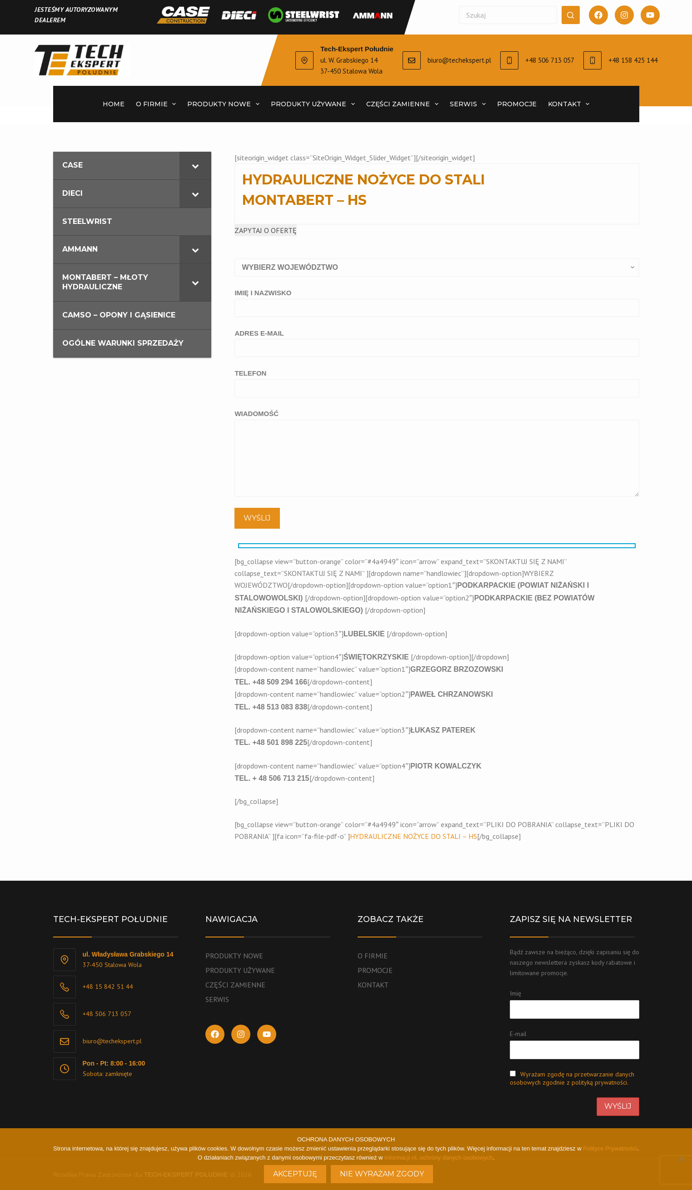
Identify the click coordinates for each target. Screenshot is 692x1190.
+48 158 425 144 (632, 60)
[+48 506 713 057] (509, 60)
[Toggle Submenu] (195, 165)
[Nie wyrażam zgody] (680, 1159)
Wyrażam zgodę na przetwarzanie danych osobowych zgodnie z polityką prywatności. (572, 1078)
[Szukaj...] (508, 15)
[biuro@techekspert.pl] (412, 60)
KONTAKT (373, 984)
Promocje (517, 104)
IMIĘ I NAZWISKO (436, 300)
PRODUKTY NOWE (225, 104)
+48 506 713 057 (549, 60)
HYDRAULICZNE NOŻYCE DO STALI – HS (413, 836)
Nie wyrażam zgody (382, 1174)
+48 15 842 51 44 (108, 986)
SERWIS (469, 104)
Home (113, 104)
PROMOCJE (375, 970)
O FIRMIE (373, 955)
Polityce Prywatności (610, 1148)
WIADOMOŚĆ (436, 453)
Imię (515, 993)
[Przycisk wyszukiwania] (571, 15)
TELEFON (436, 380)
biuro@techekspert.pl (459, 60)
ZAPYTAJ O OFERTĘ (265, 230)
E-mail (518, 1034)
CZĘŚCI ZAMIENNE (404, 104)
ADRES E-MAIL (436, 340)
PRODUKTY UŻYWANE (314, 104)
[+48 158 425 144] (592, 60)
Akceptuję (295, 1174)
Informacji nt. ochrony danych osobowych (438, 1157)
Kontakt (570, 104)
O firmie (158, 104)
